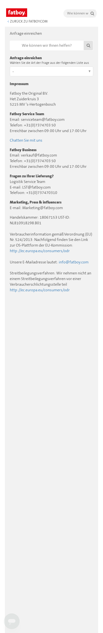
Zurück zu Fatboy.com (27, 21)
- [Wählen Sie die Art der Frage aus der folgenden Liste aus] (13, 71)
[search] (80, 13)
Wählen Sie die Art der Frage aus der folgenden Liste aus (49, 63)
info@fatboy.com (74, 262)
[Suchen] (51, 45)
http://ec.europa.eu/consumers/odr (40, 251)
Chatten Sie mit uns (26, 140)
